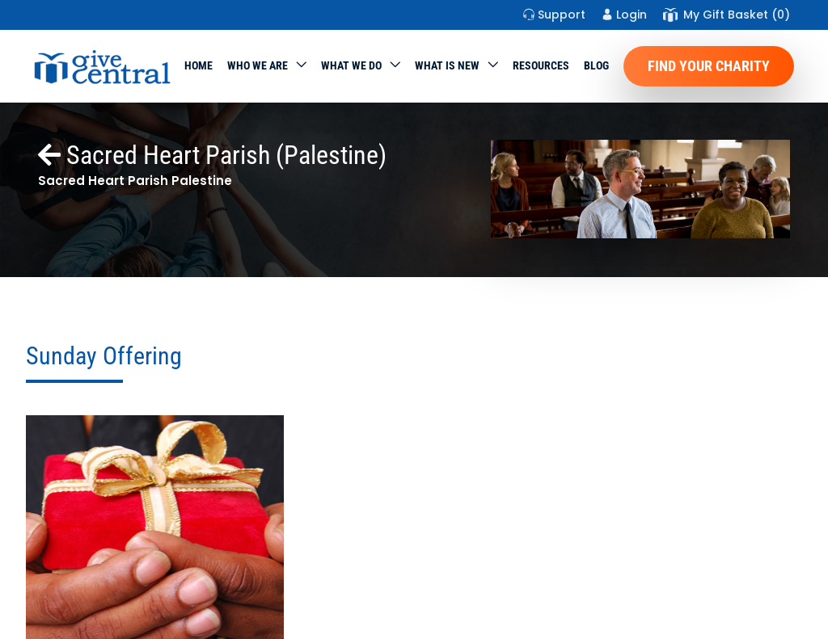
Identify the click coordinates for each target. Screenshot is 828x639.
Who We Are (257, 65)
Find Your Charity (709, 65)
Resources (541, 65)
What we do (351, 65)
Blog (596, 65)
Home (198, 65)
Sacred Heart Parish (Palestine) (212, 155)
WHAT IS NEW (447, 65)
